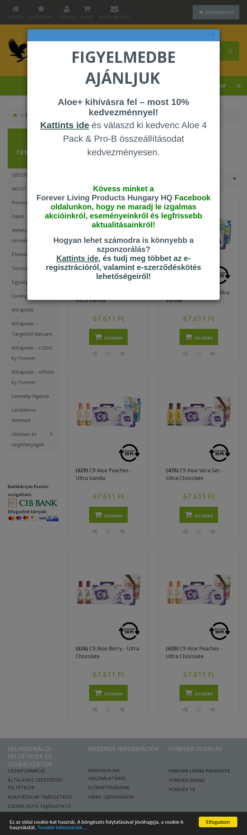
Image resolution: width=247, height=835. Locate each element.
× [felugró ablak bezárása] (213, 35)
